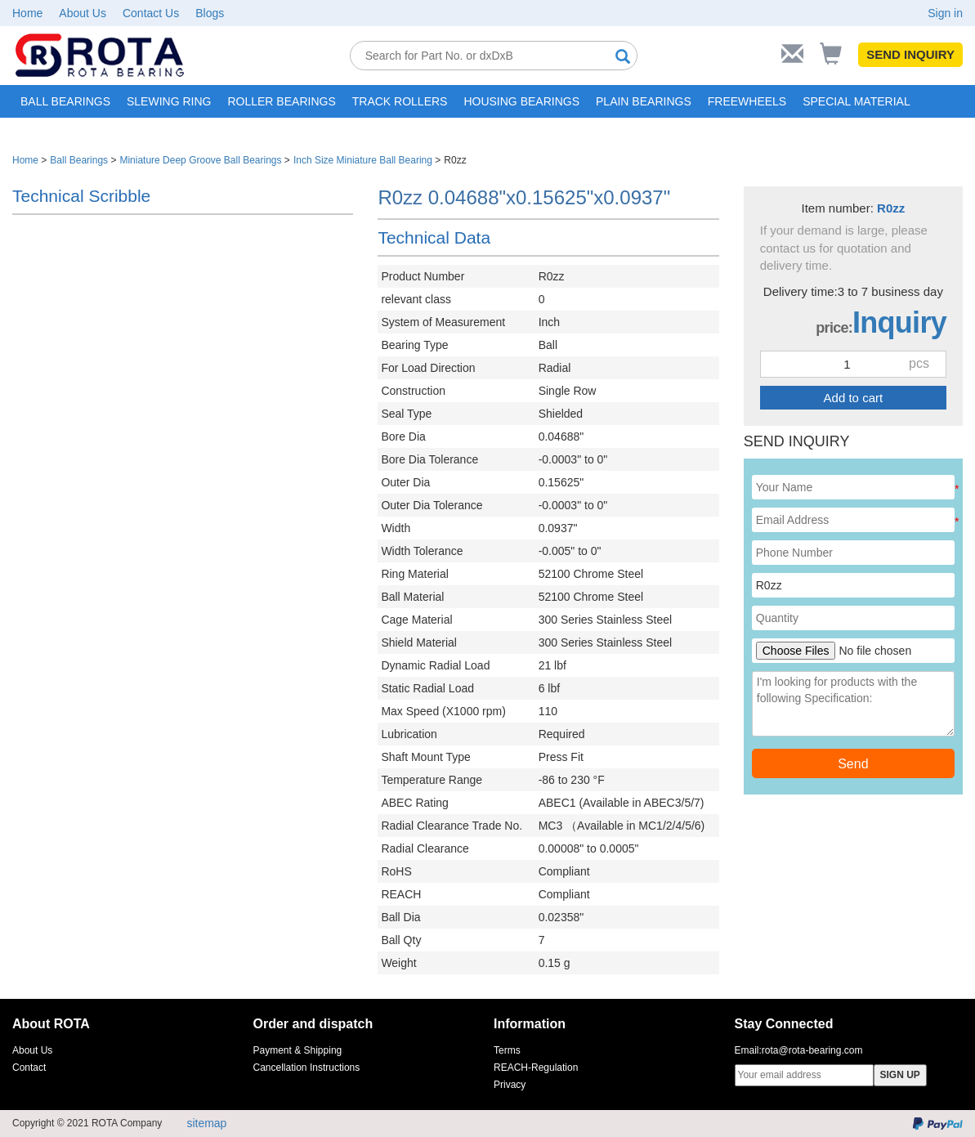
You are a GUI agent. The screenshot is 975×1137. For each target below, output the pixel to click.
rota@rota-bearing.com (812, 1050)
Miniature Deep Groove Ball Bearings (200, 160)
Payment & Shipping (297, 1050)
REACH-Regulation (536, 1067)
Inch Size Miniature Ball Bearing (362, 160)
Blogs (209, 13)
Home (27, 13)
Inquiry (899, 322)
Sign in (945, 13)
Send (853, 764)
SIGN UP (900, 1075)
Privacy (510, 1084)
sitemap (206, 1123)
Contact (29, 1067)
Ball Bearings (79, 160)
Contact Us (151, 13)
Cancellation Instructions (306, 1067)
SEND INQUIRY (910, 54)
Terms (507, 1050)
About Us (82, 13)
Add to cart (853, 398)
